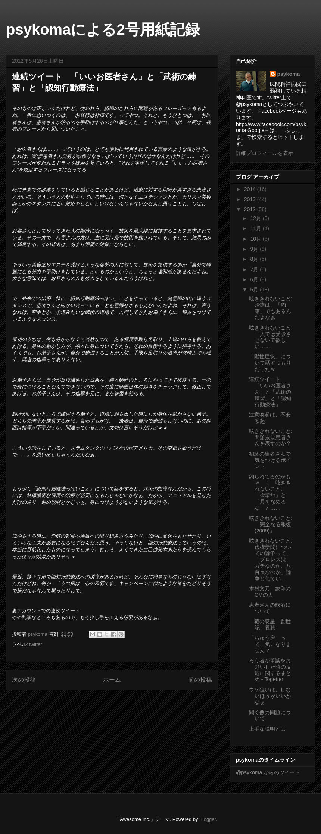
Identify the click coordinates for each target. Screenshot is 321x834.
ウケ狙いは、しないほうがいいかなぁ (270, 696)
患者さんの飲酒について (270, 608)
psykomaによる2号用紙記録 (103, 29)
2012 (250, 209)
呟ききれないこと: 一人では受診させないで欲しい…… (270, 337)
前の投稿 (200, 680)
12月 (256, 218)
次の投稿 (24, 680)
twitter (35, 644)
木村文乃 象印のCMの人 (270, 591)
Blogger (207, 819)
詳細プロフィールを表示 (264, 153)
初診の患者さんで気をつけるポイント (270, 460)
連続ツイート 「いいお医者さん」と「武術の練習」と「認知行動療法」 (270, 391)
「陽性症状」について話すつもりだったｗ (270, 362)
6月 (255, 279)
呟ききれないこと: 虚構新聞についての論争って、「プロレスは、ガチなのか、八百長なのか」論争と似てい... (270, 559)
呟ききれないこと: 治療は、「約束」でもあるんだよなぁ (270, 308)
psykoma (288, 74)
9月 (255, 249)
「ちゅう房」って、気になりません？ (270, 644)
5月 (255, 290)
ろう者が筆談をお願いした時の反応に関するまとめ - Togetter (270, 669)
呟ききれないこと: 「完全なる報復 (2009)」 (270, 524)
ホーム (112, 680)
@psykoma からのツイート (268, 772)
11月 (256, 228)
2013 (250, 199)
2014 (250, 189)
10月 (256, 239)
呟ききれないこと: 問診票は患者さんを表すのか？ (270, 437)
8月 (255, 259)
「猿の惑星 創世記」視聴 (270, 624)
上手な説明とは (267, 729)
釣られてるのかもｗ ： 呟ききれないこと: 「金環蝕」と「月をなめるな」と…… (270, 492)
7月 (255, 269)
